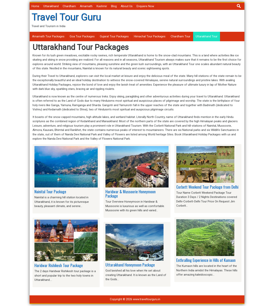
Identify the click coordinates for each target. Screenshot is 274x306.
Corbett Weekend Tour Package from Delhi (207, 187)
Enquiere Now (145, 6)
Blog (114, 6)
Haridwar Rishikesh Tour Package (58, 265)
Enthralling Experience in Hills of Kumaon (205, 260)
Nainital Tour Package (50, 191)
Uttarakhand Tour (206, 36)
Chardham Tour (180, 36)
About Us (127, 6)
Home (35, 6)
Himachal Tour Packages (149, 36)
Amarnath (86, 6)
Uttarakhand (51, 6)
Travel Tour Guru (66, 17)
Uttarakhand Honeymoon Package (130, 265)
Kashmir (102, 6)
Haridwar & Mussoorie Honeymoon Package (130, 194)
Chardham (69, 6)
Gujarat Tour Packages (114, 36)
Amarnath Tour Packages (48, 36)
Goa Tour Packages (82, 36)
